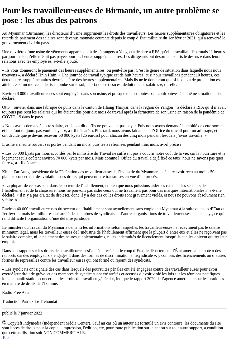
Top (5, 337)
